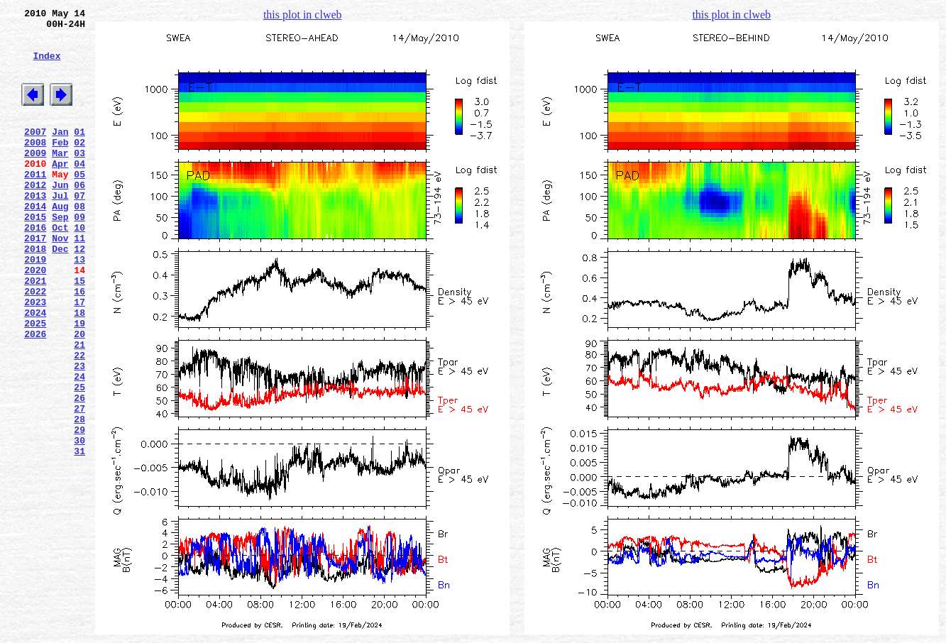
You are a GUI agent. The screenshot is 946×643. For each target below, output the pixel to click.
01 (79, 152)
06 (79, 216)
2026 (35, 395)
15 (79, 331)
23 (79, 433)
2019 (35, 305)
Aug (60, 242)
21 (79, 408)
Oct (60, 267)
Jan (60, 152)
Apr (60, 191)
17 (79, 357)
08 (79, 242)
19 (79, 382)
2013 (35, 229)
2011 (35, 203)
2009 (35, 178)
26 (79, 472)
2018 (35, 293)
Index (46, 66)
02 (79, 165)
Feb (60, 165)
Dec (60, 293)
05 (79, 203)
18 (79, 369)
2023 (35, 357)
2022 (35, 344)
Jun (60, 216)
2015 (35, 254)
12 (79, 293)
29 (79, 510)
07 (79, 229)
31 (79, 535)
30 (79, 523)
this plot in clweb (302, 15)
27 (79, 484)
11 (79, 280)
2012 (35, 216)
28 (79, 497)
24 (79, 446)
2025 (35, 382)
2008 (35, 165)
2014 (35, 242)
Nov (60, 280)
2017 (35, 280)
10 (79, 267)
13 (79, 305)
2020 (35, 318)
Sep (60, 254)
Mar (60, 178)
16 (79, 344)
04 (79, 191)
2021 (35, 331)
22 (79, 420)
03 (79, 178)
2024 (35, 369)
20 (79, 395)
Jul (60, 229)
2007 (35, 152)
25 (79, 459)
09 (79, 254)
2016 (35, 267)
